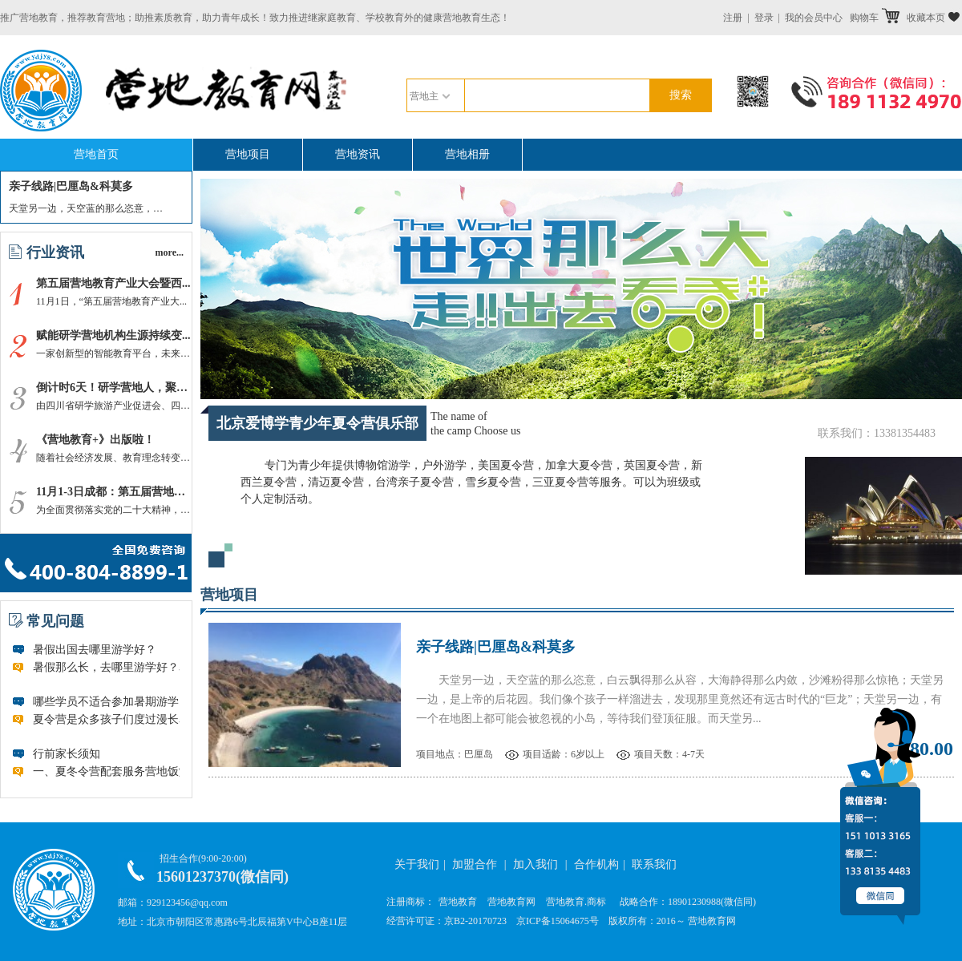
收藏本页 (933, 17)
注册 (732, 17)
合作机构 (596, 864)
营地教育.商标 (576, 901)
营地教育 (458, 901)
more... (170, 252)
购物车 (874, 17)
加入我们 (535, 864)
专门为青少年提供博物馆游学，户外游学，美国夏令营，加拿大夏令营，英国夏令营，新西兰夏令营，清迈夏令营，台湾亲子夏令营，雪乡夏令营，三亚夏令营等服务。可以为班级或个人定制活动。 (471, 482)
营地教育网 (511, 901)
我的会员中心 (814, 17)
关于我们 (416, 864)
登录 (764, 17)
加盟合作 (474, 864)
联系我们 (654, 864)
